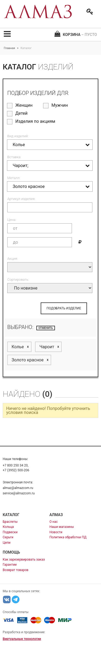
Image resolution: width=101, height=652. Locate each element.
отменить (46, 328)
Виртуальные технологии (22, 639)
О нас (53, 522)
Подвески (10, 532)
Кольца (8, 527)
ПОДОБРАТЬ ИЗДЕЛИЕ (64, 308)
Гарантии (10, 564)
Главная (9, 48)
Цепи (7, 542)
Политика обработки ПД (67, 537)
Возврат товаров (15, 570)
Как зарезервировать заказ (24, 559)
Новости (55, 532)
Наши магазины (61, 527)
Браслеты (10, 522)
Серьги (8, 537)
